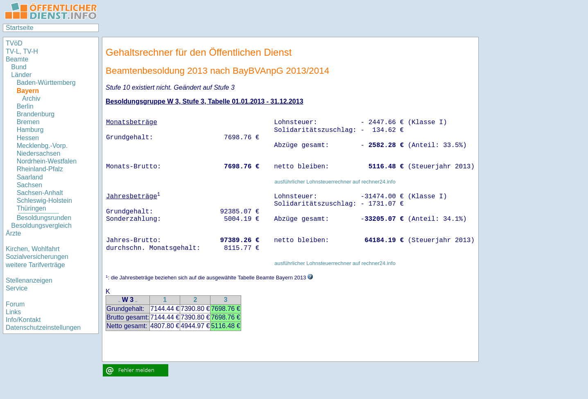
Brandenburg (36, 114)
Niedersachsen (39, 153)
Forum (15, 304)
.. (119, 300)
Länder (21, 74)
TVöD (14, 43)
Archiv (31, 98)
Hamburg (30, 129)
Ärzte (13, 233)
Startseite (20, 27)
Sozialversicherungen (37, 256)
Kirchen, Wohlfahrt (32, 248)
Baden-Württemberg (46, 82)
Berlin (25, 106)
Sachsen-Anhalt (40, 192)
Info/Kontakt (23, 319)
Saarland (30, 177)
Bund (18, 66)
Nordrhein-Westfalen (47, 161)
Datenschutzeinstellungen (43, 327)
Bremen (28, 121)
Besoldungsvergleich (41, 225)
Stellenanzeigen (29, 280)
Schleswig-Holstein (44, 200)
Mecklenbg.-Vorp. (42, 145)
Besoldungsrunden (44, 217)
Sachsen (29, 184)
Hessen (28, 137)
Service (16, 288)
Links (13, 311)
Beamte (17, 59)
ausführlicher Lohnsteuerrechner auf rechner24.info (335, 182)
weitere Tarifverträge (35, 264)
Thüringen (31, 208)
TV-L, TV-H (22, 51)
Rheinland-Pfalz (40, 168)
